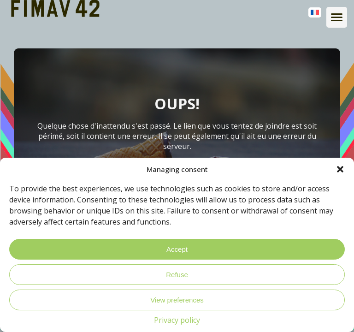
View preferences (177, 300)
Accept (177, 249)
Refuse (177, 275)
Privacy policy (177, 320)
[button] (340, 169)
